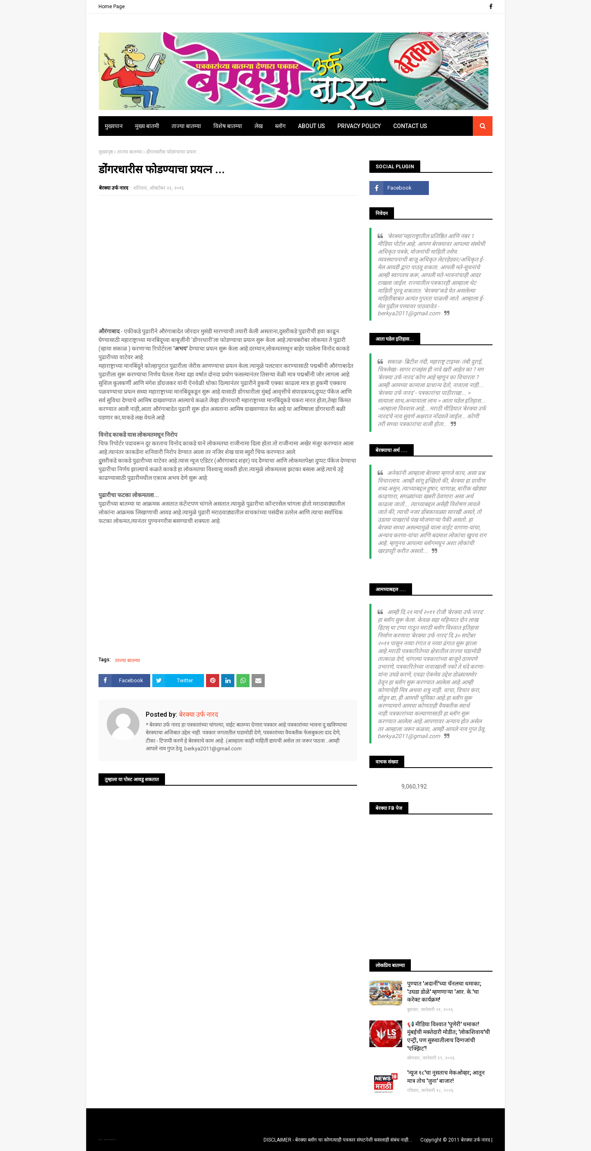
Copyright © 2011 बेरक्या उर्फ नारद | (456, 1140)
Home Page (111, 6)
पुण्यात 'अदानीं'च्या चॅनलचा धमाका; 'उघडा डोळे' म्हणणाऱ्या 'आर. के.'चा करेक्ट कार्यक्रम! (444, 991)
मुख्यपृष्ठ (105, 152)
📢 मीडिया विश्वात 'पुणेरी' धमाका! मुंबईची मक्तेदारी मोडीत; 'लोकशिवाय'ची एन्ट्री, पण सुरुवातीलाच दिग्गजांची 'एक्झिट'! (448, 1036)
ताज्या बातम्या (129, 152)
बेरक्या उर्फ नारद (113, 188)
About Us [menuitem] (311, 126)
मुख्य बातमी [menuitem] (147, 126)
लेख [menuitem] (258, 126)
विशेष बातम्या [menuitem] (227, 126)
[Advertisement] (227, 261)
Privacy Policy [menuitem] (359, 126)
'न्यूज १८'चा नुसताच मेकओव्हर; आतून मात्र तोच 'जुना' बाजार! (446, 1076)
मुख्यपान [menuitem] (114, 126)
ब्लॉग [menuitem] (280, 126)
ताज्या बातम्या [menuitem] (186, 126)
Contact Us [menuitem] (410, 126)
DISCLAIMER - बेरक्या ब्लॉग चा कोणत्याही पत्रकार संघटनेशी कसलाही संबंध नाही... (337, 1140)
